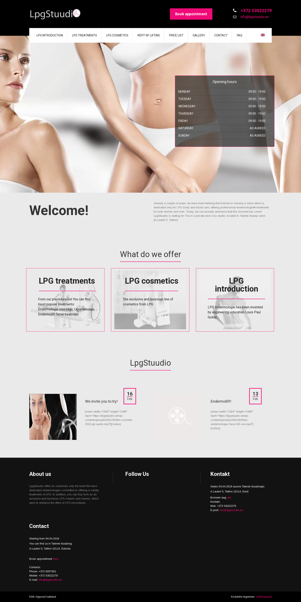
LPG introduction (50, 35)
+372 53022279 (256, 10)
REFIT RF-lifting (149, 35)
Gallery (199, 35)
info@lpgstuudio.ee (254, 17)
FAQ (239, 35)
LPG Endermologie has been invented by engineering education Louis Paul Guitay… (235, 312)
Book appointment (191, 14)
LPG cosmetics (117, 35)
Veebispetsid (264, 596)
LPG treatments (84, 35)
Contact (221, 35)
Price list (176, 35)
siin (229, 497)
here (55, 558)
